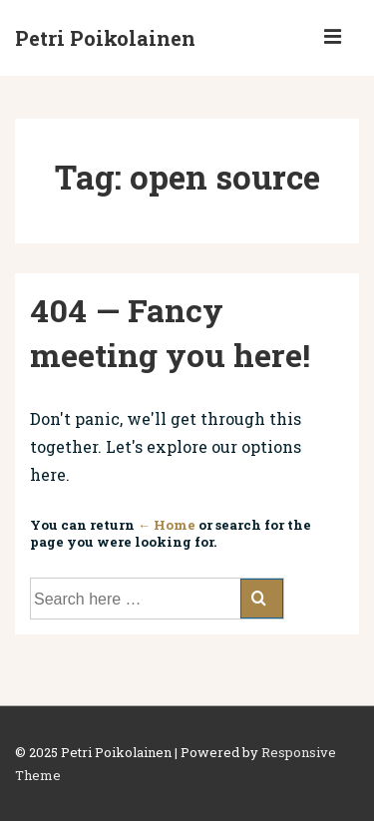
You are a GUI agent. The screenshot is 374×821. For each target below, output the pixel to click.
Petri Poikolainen (105, 38)
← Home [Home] (166, 525)
